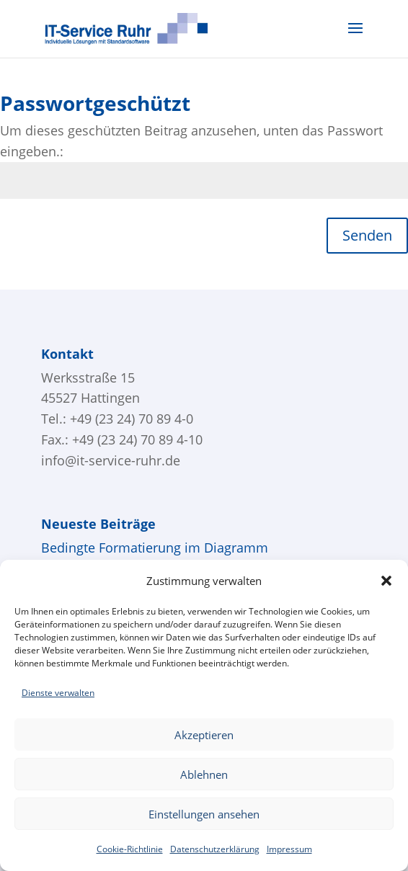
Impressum (289, 849)
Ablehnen (204, 774)
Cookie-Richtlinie (130, 849)
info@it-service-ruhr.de (110, 460)
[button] (386, 580)
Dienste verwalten (58, 693)
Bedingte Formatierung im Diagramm (154, 547)
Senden (367, 235)
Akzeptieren (204, 735)
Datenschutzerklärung (215, 849)
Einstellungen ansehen (204, 814)
